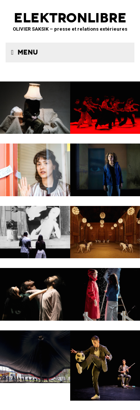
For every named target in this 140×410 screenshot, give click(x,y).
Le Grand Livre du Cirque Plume (35, 352)
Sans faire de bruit (35, 103)
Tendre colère (105, 103)
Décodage (35, 165)
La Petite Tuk (105, 165)
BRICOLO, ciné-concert (35, 227)
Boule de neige (105, 289)
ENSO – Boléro (35, 289)
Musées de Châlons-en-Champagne (105, 227)
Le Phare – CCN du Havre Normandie (105, 361)
